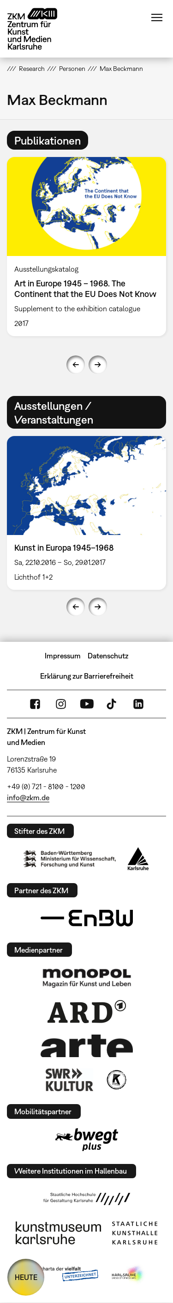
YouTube (87, 704)
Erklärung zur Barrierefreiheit (86, 676)
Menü (157, 17)
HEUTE (26, 1277)
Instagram (61, 704)
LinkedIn (138, 704)
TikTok (112, 704)
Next (98, 364)
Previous (75, 364)
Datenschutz (108, 656)
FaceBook (35, 704)
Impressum (63, 656)
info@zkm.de (28, 797)
